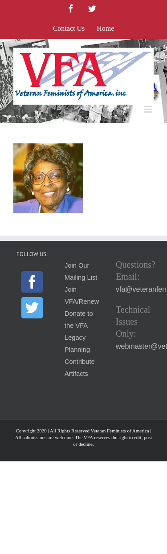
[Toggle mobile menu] (149, 109)
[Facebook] (32, 282)
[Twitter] (32, 307)
